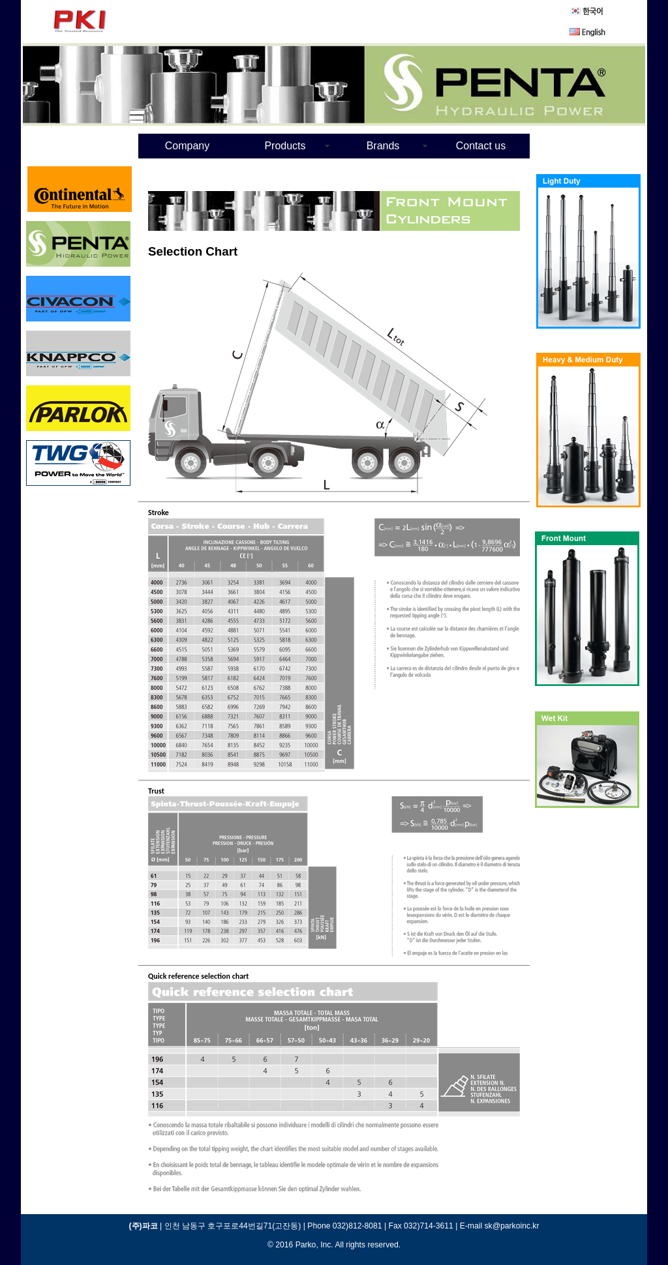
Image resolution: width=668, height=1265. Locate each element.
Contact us (481, 145)
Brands (383, 145)
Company (187, 145)
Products (284, 145)
